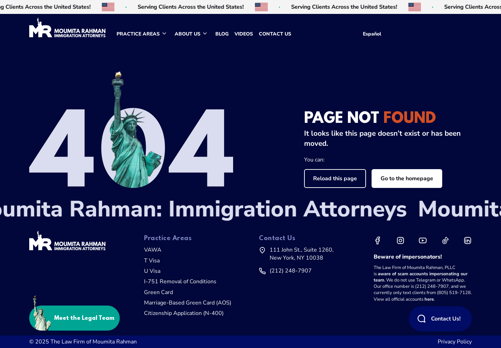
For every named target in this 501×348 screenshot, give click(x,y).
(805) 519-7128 (454, 293)
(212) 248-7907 (291, 271)
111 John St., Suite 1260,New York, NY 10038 (302, 253)
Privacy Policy (455, 342)
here (429, 299)
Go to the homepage (407, 178)
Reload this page (335, 178)
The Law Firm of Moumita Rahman (93, 342)
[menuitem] (143, 34)
